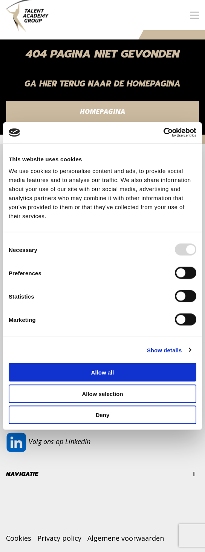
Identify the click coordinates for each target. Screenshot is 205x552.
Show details (164, 350)
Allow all (102, 372)
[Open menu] (191, 15)
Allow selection (102, 393)
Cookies (18, 538)
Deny (103, 415)
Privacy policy (59, 538)
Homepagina (102, 111)
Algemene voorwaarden (125, 538)
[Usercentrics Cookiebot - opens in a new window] (163, 133)
